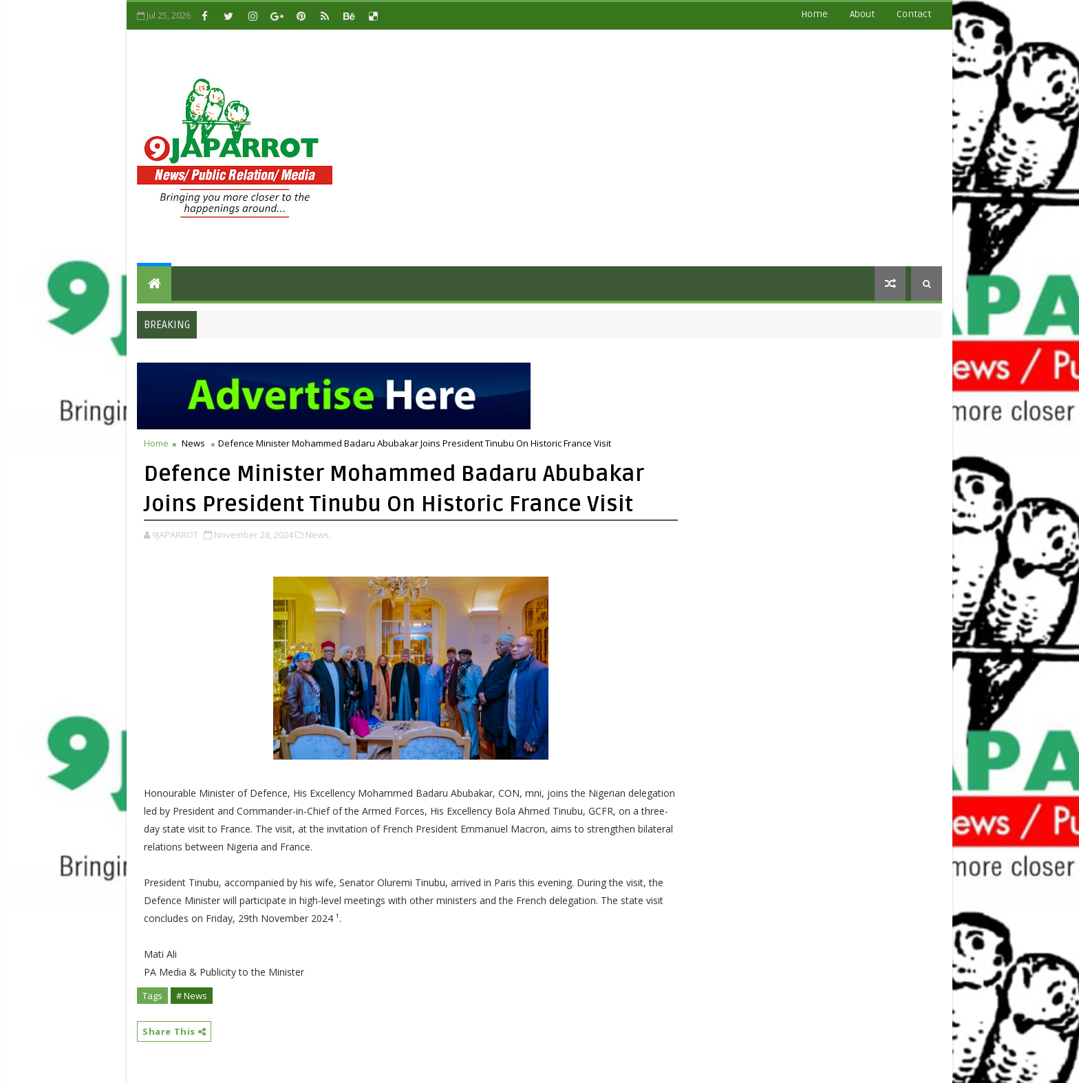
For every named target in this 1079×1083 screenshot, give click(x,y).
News (193, 443)
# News (191, 995)
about (862, 14)
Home (814, 14)
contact (914, 14)
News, (318, 534)
